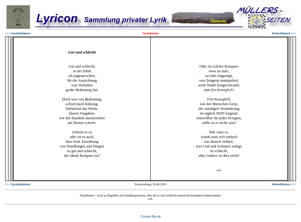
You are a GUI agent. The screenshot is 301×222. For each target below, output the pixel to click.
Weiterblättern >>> (284, 33)
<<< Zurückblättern (17, 33)
